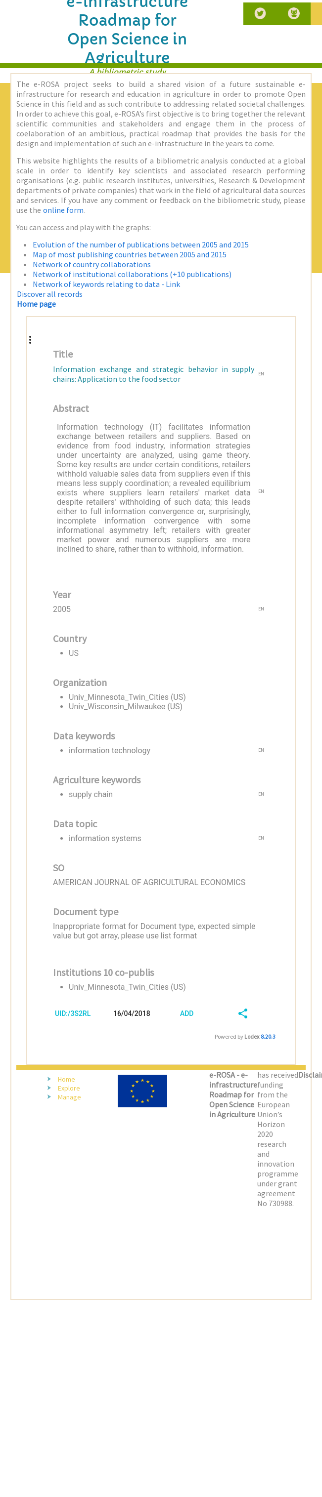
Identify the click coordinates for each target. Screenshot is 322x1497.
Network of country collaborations (92, 264)
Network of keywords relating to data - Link (106, 284)
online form (63, 210)
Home (66, 1079)
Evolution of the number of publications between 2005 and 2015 (141, 244)
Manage (69, 1096)
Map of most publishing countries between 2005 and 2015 (130, 254)
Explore (69, 1088)
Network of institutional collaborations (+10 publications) (132, 274)
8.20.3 (268, 1036)
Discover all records (50, 294)
